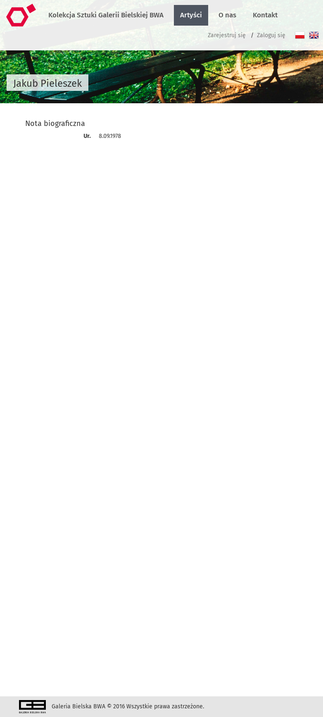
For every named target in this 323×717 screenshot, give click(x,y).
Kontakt (265, 15)
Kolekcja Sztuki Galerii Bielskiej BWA (106, 15)
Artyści (191, 15)
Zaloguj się (271, 35)
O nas (227, 15)
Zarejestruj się (227, 35)
